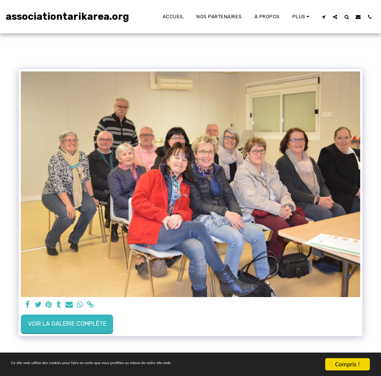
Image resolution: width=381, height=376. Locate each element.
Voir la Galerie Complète (67, 323)
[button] (323, 16)
